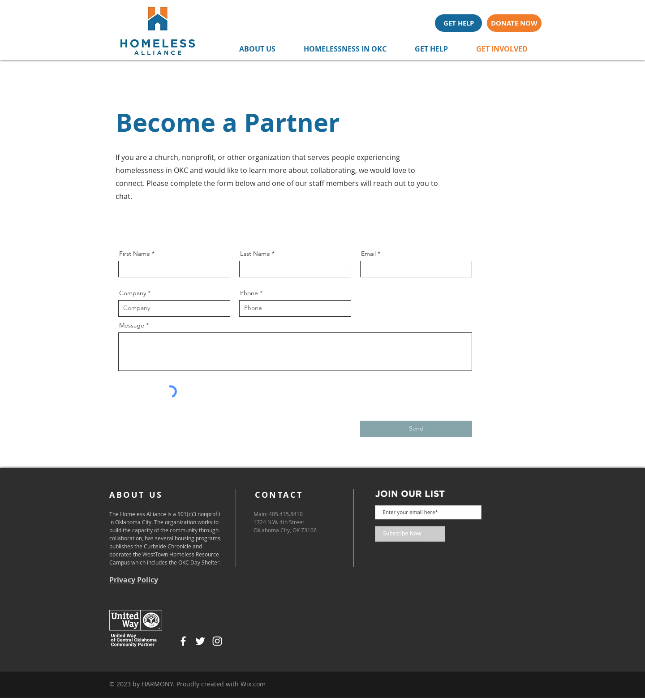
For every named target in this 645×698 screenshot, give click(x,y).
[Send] (416, 429)
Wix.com (253, 684)
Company (132, 293)
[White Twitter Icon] (200, 641)
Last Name (255, 253)
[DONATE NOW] (514, 23)
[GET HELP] (458, 23)
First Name (134, 253)
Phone (249, 293)
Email (368, 253)
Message (131, 325)
